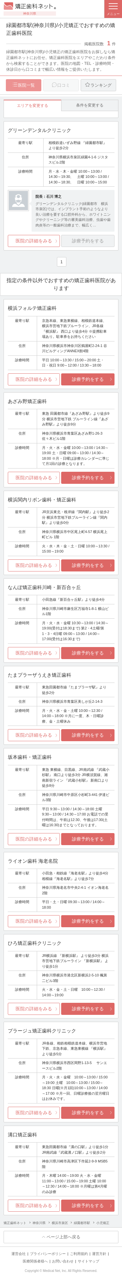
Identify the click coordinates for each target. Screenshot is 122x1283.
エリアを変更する (32, 105)
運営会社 (18, 1254)
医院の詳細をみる (34, 240)
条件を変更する (89, 105)
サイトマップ (88, 1261)
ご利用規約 (79, 1254)
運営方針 (99, 1254)
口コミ (63, 85)
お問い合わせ (63, 1261)
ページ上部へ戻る (63, 1236)
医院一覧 (26, 85)
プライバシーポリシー (48, 1254)
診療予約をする (88, 379)
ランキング (101, 85)
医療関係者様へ (35, 1261)
